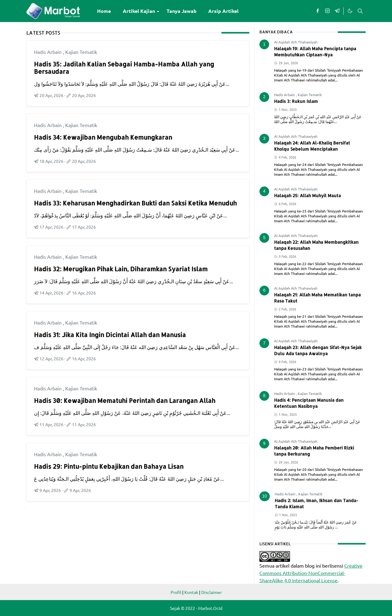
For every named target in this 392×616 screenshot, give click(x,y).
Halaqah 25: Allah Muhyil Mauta (307, 195)
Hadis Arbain (48, 52)
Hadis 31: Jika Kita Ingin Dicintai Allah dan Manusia (110, 335)
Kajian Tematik (81, 52)
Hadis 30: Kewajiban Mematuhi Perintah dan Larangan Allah (124, 400)
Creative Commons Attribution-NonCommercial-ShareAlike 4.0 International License (311, 572)
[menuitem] (104, 11)
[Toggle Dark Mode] (350, 11)
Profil (176, 592)
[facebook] (317, 11)
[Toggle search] (360, 11)
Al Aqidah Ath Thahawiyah (296, 41)
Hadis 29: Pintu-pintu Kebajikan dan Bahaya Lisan (108, 466)
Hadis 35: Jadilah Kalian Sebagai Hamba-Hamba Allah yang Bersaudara (124, 67)
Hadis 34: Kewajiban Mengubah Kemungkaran (103, 137)
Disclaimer (211, 592)
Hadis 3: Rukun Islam (296, 101)
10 (264, 496)
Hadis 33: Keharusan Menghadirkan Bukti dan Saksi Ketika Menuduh (135, 203)
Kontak (191, 592)
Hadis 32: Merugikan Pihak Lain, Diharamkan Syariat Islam (121, 269)
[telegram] (337, 11)
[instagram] (327, 11)
